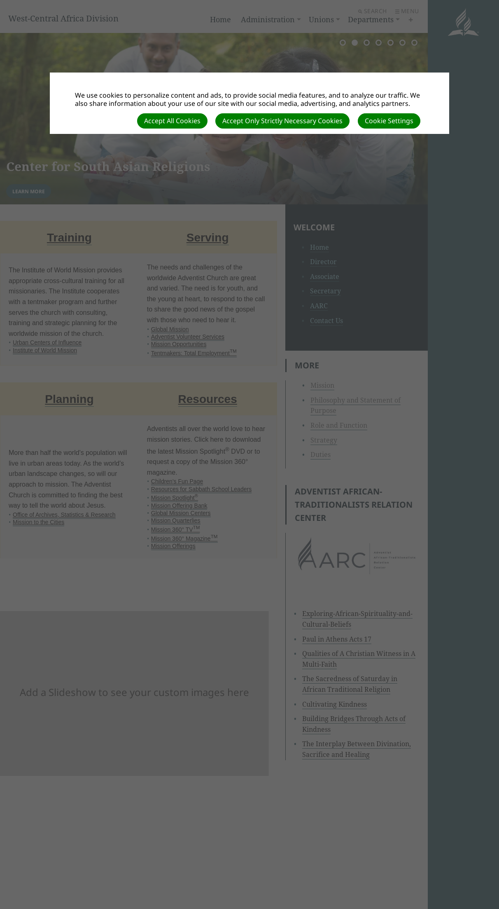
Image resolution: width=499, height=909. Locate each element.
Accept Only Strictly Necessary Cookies (282, 120)
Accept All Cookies (172, 120)
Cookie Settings (389, 120)
